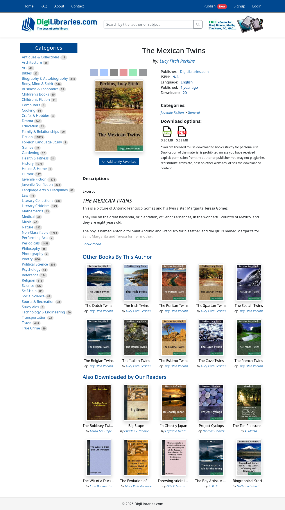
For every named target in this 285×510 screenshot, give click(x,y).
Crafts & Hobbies (36, 115)
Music (27, 221)
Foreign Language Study (42, 142)
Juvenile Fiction (34, 179)
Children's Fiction (36, 99)
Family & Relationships (40, 131)
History (28, 163)
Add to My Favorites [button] (119, 161)
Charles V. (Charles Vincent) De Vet (148, 431)
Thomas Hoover (213, 431)
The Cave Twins (211, 360)
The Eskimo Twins (173, 360)
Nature (27, 227)
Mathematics (32, 211)
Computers (31, 105)
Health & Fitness (35, 158)
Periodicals (31, 243)
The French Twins (249, 360)
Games (27, 147)
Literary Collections (37, 200)
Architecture (32, 62)
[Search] (149, 24)
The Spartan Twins (211, 305)
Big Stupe (136, 425)
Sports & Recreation (38, 301)
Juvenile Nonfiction (37, 184)
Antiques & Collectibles (41, 57)
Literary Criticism (36, 205)
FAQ (44, 6)
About (59, 6)
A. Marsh (251, 431)
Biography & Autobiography (45, 78)
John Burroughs (101, 486)
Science (28, 285)
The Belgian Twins (98, 360)
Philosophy (31, 248)
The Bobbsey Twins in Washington (111, 425)
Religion (28, 280)
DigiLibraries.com (194, 71)
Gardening (30, 152)
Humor (28, 174)
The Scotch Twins (249, 305)
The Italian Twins (136, 360)
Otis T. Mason (175, 486)
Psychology (31, 269)
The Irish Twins (136, 305)
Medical (28, 216)
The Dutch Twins (98, 305)
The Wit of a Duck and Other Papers (112, 480)
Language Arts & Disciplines (45, 190)
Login (257, 6)
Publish (215, 6)
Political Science (35, 264)
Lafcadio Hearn (175, 431)
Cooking (29, 110)
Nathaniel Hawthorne (252, 486)
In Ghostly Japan (173, 425)
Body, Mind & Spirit (38, 83)
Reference (30, 275)
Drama (27, 120)
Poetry (27, 259)
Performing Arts (35, 237)
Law (25, 195)
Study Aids (30, 306)
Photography (32, 253)
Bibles (27, 73)
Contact (77, 6)
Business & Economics (40, 89)
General (194, 112)
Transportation (34, 317)
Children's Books (35, 94)
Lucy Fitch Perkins (177, 61)
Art (24, 67)
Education (30, 126)
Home (29, 6)
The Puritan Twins (173, 305)
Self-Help (29, 290)
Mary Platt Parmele (138, 486)
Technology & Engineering (43, 312)
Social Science (33, 296)
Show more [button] (92, 244)
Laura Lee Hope (101, 431)
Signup (239, 6)
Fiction (27, 136)
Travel (27, 322)
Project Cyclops (211, 425)
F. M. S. (213, 486)
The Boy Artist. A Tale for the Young (224, 480)
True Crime (31, 328)
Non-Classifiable (35, 232)
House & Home (34, 168)
